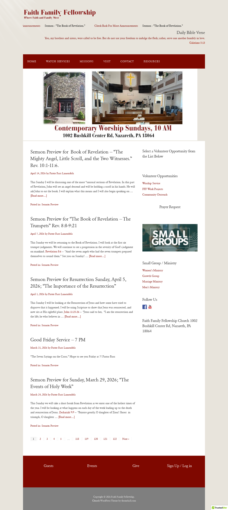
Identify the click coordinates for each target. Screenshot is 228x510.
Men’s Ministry (151, 287)
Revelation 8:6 (53, 251)
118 (77, 438)
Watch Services (58, 61)
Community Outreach (154, 194)
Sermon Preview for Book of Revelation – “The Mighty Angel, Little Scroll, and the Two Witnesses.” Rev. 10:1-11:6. (81, 158)
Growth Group (150, 276)
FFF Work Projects (152, 189)
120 (96, 438)
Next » (125, 438)
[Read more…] (38, 195)
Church (96, 500)
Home (31, 61)
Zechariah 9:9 (66, 412)
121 (105, 438)
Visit (107, 61)
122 (115, 438)
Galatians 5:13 (197, 42)
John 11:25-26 (71, 312)
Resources (152, 61)
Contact (127, 61)
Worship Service (151, 183)
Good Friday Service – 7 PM (58, 339)
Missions (87, 61)
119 (86, 438)
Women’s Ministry (152, 270)
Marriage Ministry (152, 281)
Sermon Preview (50, 204)
